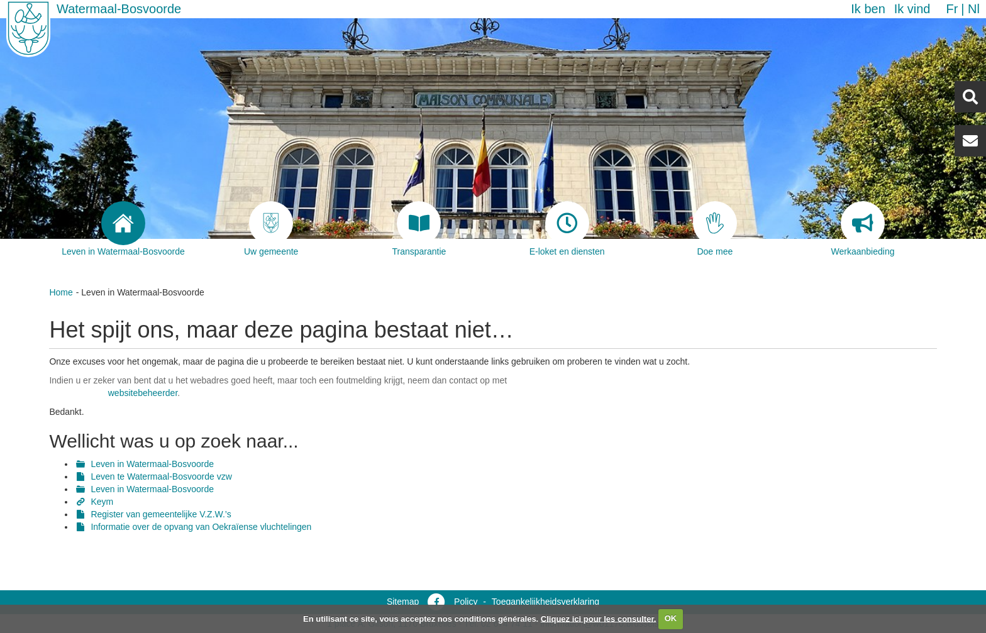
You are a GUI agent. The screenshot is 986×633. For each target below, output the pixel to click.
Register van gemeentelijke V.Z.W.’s (161, 514)
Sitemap (403, 602)
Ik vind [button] (912, 9)
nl (974, 9)
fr (952, 9)
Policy (465, 602)
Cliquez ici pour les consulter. (598, 618)
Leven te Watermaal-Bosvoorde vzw (161, 476)
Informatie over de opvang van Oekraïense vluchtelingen (201, 527)
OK (671, 618)
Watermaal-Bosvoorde (119, 9)
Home (60, 292)
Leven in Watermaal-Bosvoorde (152, 464)
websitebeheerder (143, 393)
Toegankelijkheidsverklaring (545, 602)
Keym (102, 502)
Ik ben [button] (868, 9)
